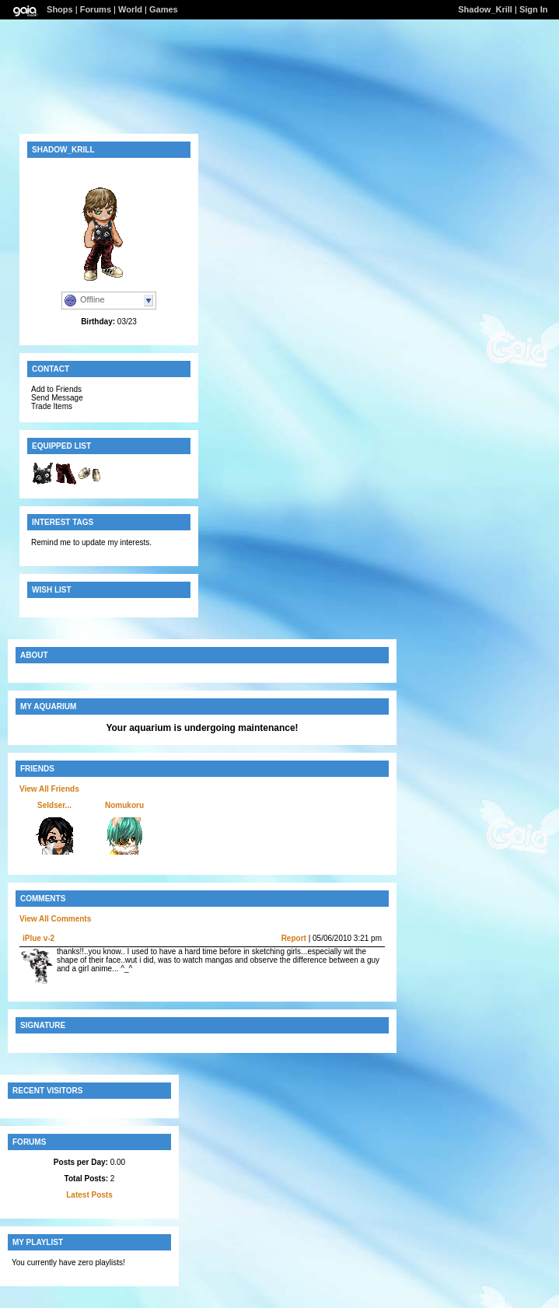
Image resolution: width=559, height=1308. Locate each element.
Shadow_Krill (485, 9)
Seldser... (54, 805)
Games (163, 9)
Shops (60, 9)
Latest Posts (89, 1195)
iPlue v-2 (38, 938)
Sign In (533, 9)
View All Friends (49, 789)
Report (293, 938)
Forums (95, 9)
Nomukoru (124, 805)
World (130, 9)
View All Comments (55, 919)
